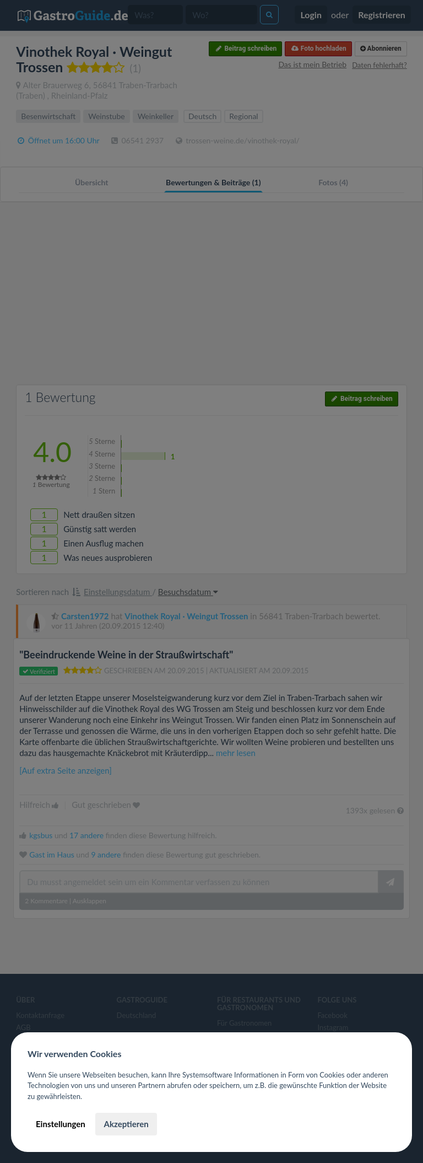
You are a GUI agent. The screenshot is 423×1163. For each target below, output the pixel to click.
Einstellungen (60, 1124)
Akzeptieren (126, 1124)
